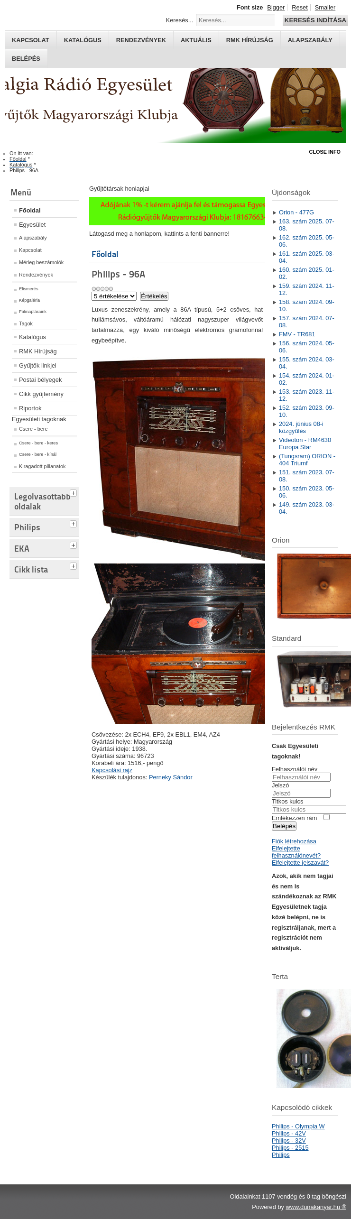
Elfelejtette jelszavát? (300, 862)
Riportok (30, 408)
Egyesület (32, 224)
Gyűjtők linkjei (37, 365)
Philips (281, 1154)
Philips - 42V (289, 1133)
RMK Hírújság (38, 351)
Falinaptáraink (32, 311)
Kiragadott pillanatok (42, 466)
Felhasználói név (294, 769)
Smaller (325, 7)
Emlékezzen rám (294, 818)
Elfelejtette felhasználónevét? (296, 852)
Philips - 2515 (290, 1147)
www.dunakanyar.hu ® (316, 1206)
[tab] (74, 492)
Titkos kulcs (287, 801)
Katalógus (83, 40)
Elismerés (28, 288)
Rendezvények (141, 40)
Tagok (26, 323)
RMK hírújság (249, 40)
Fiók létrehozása (294, 841)
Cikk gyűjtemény (41, 393)
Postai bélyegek (40, 379)
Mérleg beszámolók (41, 262)
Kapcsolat (30, 40)
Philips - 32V (289, 1140)
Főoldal (30, 210)
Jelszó (280, 785)
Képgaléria (29, 300)
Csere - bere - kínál (37, 454)
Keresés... (180, 20)
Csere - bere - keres (38, 443)
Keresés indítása (315, 20)
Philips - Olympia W (298, 1126)
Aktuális (196, 40)
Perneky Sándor (171, 777)
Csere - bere (33, 429)
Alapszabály (310, 40)
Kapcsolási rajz (112, 770)
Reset (299, 7)
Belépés (26, 58)
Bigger (276, 7)
